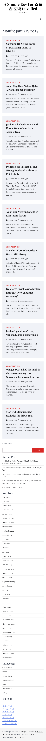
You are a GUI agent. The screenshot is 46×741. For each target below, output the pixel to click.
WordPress (19, 737)
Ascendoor (29, 734)
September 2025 (8, 531)
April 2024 (6, 603)
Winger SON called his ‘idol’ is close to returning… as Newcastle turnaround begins (23, 373)
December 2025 (8, 518)
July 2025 (5, 539)
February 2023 (7, 645)
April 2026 (6, 501)
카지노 (4, 693)
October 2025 (7, 527)
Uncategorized (13, 40)
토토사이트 (7, 706)
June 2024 (6, 594)
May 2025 (5, 548)
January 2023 (7, 649)
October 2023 (7, 628)
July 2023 (5, 641)
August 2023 (7, 637)
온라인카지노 (7, 689)
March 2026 (6, 505)
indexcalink (11, 56)
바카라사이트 (8, 718)
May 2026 (6, 497)
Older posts (7, 443)
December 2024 (8, 569)
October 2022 (7, 658)
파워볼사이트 (8, 712)
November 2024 (8, 573)
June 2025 (6, 544)
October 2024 (7, 577)
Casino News (7, 667)
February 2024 (7, 611)
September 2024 (8, 582)
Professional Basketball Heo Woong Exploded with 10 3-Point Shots (21, 170)
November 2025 (8, 522)
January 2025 (7, 565)
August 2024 (7, 586)
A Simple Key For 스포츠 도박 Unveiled (23, 6)
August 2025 (7, 535)
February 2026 (7, 510)
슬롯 (4, 684)
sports (4, 672)
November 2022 (8, 654)
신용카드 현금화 (9, 723)
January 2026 (7, 514)
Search (37, 450)
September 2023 (8, 632)
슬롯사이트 (7, 715)
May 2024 (5, 599)
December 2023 (8, 620)
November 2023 (8, 624)
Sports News (7, 676)
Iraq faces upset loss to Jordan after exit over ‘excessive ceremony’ (23, 292)
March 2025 (6, 556)
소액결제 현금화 (9, 720)
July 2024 (5, 590)
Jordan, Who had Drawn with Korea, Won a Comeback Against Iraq (22, 128)
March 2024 (6, 607)
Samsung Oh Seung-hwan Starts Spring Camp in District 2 (20, 47)
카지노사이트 (8, 709)
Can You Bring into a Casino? (13, 487)
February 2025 (7, 561)
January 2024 (7, 615)
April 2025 (6, 552)
